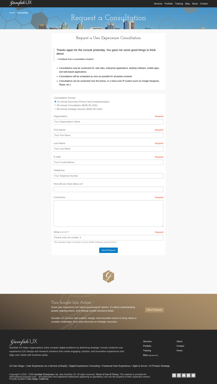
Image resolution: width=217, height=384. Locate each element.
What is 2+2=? (108, 237)
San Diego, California (38, 379)
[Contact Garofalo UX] (193, 375)
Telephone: (108, 173)
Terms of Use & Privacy (107, 374)
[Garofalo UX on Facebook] (188, 375)
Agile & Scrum (139, 366)
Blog (187, 3)
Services (158, 3)
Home (12, 13)
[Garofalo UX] (23, 345)
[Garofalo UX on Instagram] (179, 375)
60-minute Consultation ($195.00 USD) (75, 105)
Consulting (22, 13)
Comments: (108, 211)
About (195, 3)
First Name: (108, 133)
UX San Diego (16, 366)
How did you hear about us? (108, 187)
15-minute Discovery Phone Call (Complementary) (81, 101)
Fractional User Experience (116, 366)
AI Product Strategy (159, 366)
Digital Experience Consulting (84, 366)
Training (179, 3)
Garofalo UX (20, 4)
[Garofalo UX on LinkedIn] (174, 375)
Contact (204, 3)
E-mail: (108, 160)
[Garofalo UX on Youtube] (184, 375)
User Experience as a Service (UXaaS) (46, 366)
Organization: (108, 119)
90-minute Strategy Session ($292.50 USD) (78, 109)
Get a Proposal (154, 310)
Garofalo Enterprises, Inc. (46, 374)
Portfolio (169, 3)
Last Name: (108, 146)
